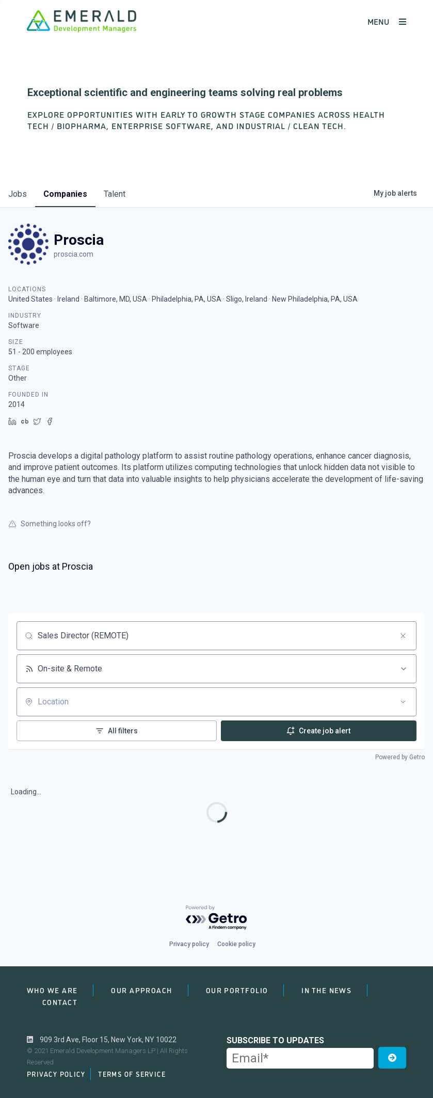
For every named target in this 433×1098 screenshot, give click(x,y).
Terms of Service (132, 1073)
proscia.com (73, 254)
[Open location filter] (403, 702)
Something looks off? (49, 524)
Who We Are (52, 990)
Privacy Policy (56, 1073)
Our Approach (141, 990)
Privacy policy (189, 944)
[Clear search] (403, 635)
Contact (59, 1002)
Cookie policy (236, 944)
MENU (386, 21)
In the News (326, 990)
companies (65, 194)
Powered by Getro (400, 757)
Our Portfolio (237, 990)
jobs (17, 194)
